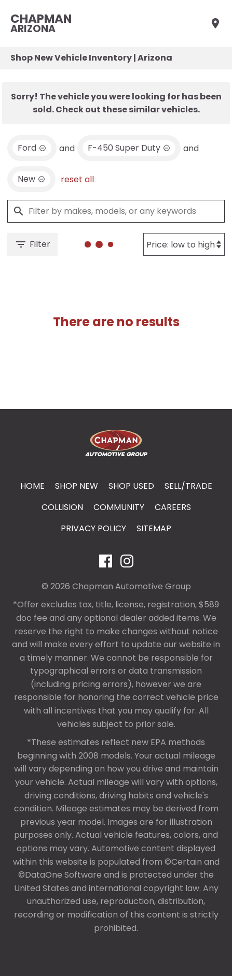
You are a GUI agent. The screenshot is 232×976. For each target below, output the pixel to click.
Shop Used (131, 486)
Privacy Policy (93, 528)
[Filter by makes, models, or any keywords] (116, 211)
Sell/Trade (188, 486)
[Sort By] (184, 244)
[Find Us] (215, 23)
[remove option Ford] (31, 148)
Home (32, 486)
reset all (77, 179)
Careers (173, 507)
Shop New (76, 486)
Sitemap (154, 528)
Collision (62, 507)
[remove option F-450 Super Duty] (129, 148)
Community (118, 507)
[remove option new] (31, 179)
